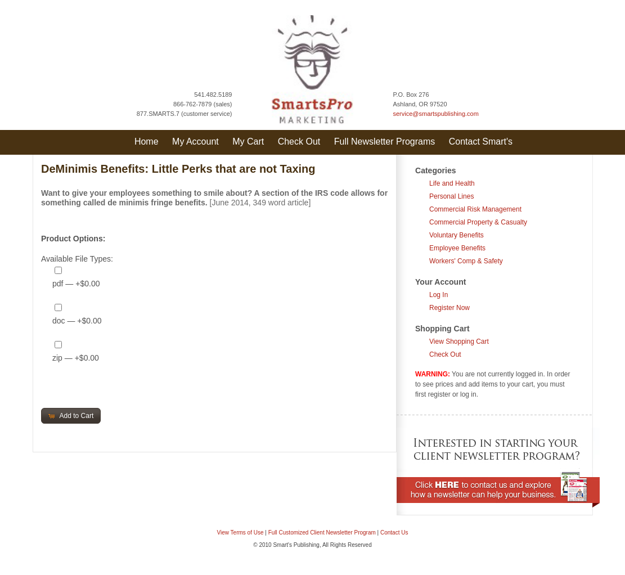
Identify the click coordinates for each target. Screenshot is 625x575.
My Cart (248, 141)
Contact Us (394, 532)
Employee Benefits (457, 248)
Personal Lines (451, 196)
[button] (71, 416)
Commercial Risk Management (475, 209)
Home (146, 141)
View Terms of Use (240, 532)
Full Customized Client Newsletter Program (322, 532)
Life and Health (452, 183)
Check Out (299, 141)
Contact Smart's (480, 141)
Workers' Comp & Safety (466, 261)
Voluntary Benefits (456, 235)
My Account (195, 141)
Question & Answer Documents (330, 568)
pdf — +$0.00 (76, 283)
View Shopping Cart (459, 341)
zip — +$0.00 (75, 357)
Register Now (449, 308)
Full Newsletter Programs (384, 141)
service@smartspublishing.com (436, 113)
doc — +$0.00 (77, 320)
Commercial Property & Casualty (478, 222)
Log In (438, 295)
